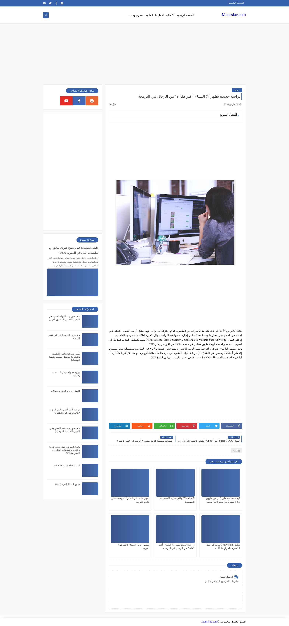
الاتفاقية (170, 15)
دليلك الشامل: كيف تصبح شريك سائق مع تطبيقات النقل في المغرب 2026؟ (73, 250)
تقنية (236, 90)
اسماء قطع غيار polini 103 (67, 465)
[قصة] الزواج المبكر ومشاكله (65, 391)
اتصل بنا (159, 15)
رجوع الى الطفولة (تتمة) (67, 484)
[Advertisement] (144, 56)
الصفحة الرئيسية (236, 3)
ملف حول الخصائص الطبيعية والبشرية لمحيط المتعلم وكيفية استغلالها (64, 356)
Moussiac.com (234, 14)
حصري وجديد (136, 15)
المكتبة (149, 15)
